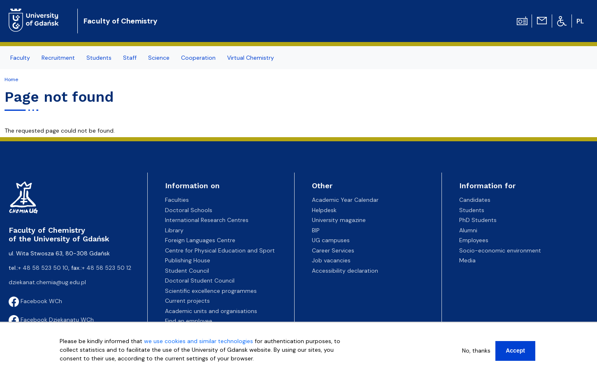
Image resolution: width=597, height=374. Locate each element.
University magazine (339, 220)
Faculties (177, 199)
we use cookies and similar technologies (198, 341)
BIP (316, 230)
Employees (473, 240)
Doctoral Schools (188, 210)
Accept (515, 350)
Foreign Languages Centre (200, 240)
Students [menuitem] (99, 57)
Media (467, 260)
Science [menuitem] (159, 57)
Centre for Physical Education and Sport (220, 250)
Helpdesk (324, 210)
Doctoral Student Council (200, 280)
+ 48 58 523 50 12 (106, 267)
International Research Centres (207, 220)
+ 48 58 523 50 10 (43, 267)
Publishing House (187, 260)
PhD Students (478, 220)
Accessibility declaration (345, 270)
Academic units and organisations (211, 311)
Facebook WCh (35, 301)
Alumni (468, 230)
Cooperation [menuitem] (198, 57)
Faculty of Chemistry (121, 21)
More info (73, 367)
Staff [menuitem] (130, 57)
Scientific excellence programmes (211, 291)
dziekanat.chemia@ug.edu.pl (47, 282)
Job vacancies (331, 260)
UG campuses (331, 240)
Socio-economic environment (500, 250)
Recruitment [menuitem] (58, 57)
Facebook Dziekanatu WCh (51, 319)
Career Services (333, 250)
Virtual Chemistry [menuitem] (250, 57)
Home (11, 79)
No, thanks (476, 350)
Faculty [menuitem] (20, 57)
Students (471, 210)
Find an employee (188, 321)
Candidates (474, 199)
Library (174, 230)
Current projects (187, 300)
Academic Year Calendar (345, 199)
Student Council (187, 270)
